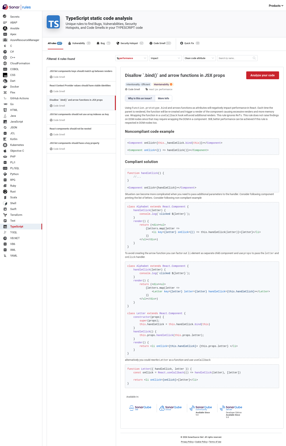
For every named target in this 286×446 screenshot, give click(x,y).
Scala (10, 197)
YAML (10, 256)
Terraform (12, 215)
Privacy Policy (187, 442)
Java (9, 116)
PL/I (9, 162)
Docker (11, 87)
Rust (9, 191)
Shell (9, 203)
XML (9, 250)
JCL (9, 133)
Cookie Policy (201, 442)
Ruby (9, 186)
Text (9, 221)
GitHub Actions (16, 98)
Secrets (11, 17)
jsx (156, 89)
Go (8, 104)
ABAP (10, 22)
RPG (9, 180)
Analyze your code (262, 75)
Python (11, 174)
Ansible (11, 28)
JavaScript (13, 121)
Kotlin (10, 139)
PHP (9, 156)
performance (165, 89)
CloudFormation (16, 63)
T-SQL (10, 232)
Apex (9, 34)
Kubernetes (13, 145)
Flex (9, 92)
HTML (10, 110)
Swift (9, 209)
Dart (9, 81)
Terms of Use (215, 442)
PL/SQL (11, 168)
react (151, 89)
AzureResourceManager (21, 40)
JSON (10, 127)
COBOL (11, 69)
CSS (9, 75)
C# (8, 52)
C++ (9, 57)
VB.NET (11, 238)
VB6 (9, 244)
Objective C (13, 151)
